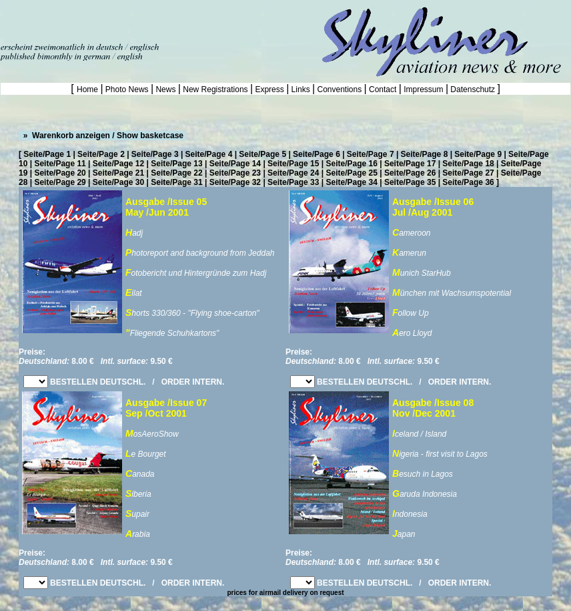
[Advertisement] (156, 20)
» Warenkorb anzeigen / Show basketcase (102, 135)
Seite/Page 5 (262, 154)
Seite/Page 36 (468, 182)
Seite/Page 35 (410, 182)
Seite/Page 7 (370, 154)
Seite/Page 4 (209, 154)
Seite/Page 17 (410, 163)
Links (300, 89)
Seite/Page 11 (59, 163)
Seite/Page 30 (118, 182)
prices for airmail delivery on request (285, 592)
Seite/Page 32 (235, 182)
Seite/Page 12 (118, 163)
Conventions (339, 89)
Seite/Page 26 (410, 173)
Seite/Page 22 (176, 173)
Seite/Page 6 (316, 154)
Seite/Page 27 (468, 173)
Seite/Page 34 (352, 182)
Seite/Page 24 (293, 173)
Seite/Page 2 (101, 154)
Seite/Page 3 (155, 154)
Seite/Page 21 (118, 173)
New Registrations (215, 89)
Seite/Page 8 (424, 154)
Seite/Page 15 (293, 163)
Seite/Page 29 (59, 182)
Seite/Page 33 (293, 182)
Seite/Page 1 (47, 154)
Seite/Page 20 (59, 173)
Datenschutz (472, 89)
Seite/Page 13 (176, 163)
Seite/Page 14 (235, 163)
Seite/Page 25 (352, 173)
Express (269, 89)
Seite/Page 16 (352, 163)
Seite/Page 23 (235, 173)
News (165, 89)
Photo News (127, 89)
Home (88, 89)
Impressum (424, 89)
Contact (383, 89)
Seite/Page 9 (478, 154)
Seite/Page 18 (468, 163)
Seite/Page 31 (176, 182)
